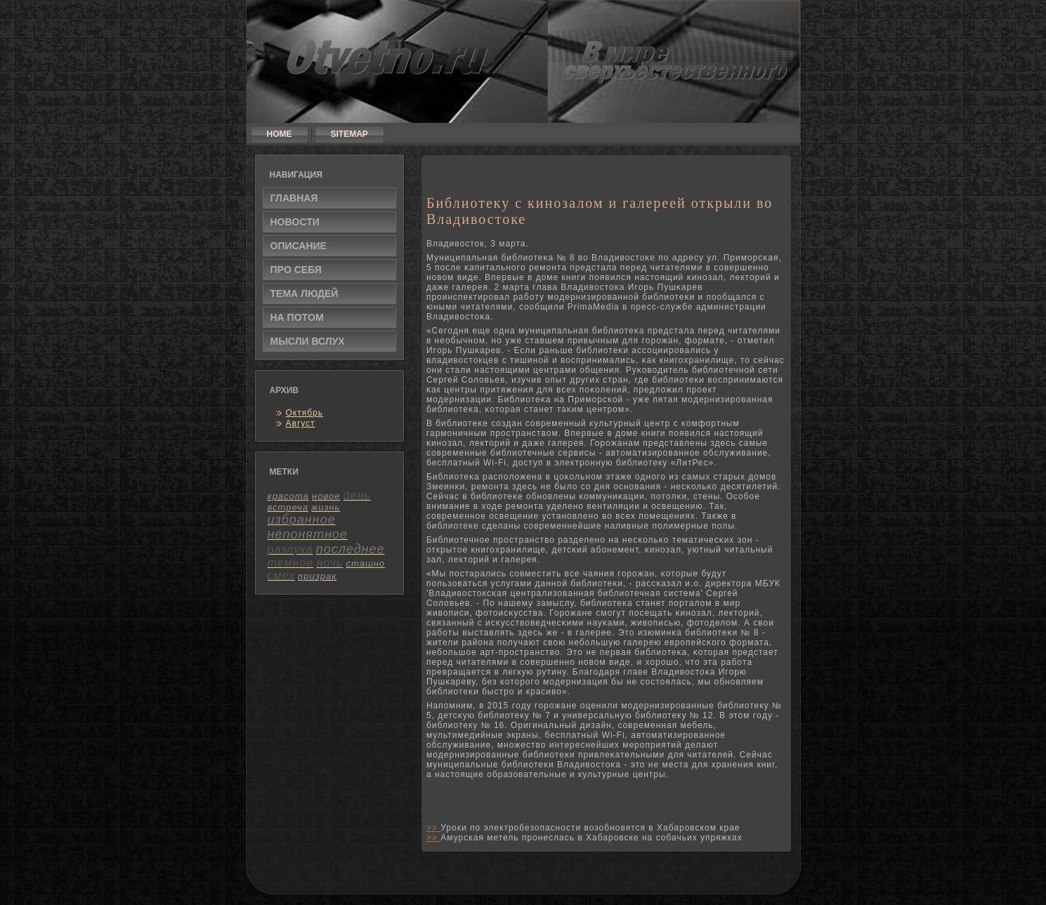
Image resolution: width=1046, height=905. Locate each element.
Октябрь (305, 413)
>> (433, 828)
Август (300, 423)
